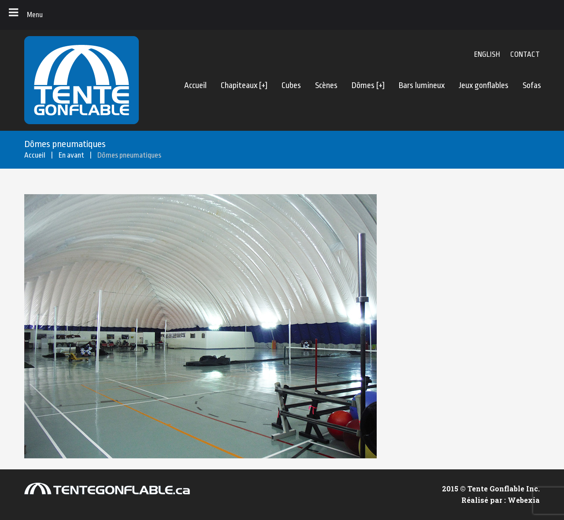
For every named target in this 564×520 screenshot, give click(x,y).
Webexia (524, 500)
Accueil (34, 155)
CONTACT (525, 54)
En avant (71, 155)
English (487, 54)
